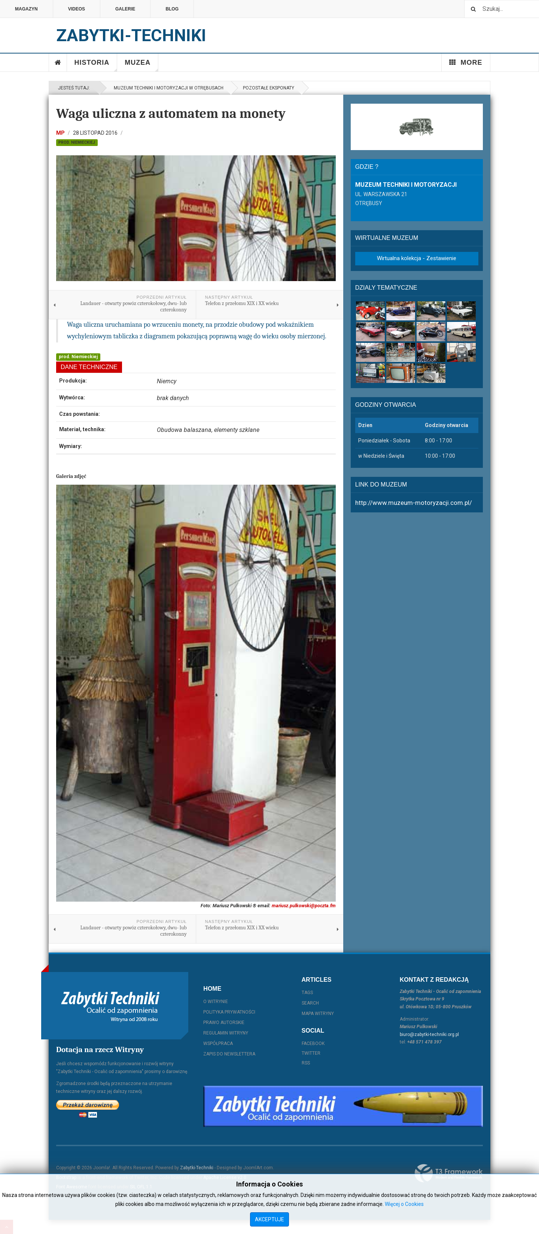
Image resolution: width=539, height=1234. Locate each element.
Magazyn (26, 9)
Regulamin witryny (225, 1033)
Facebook (313, 1043)
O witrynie (215, 1001)
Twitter (311, 1053)
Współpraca (218, 1043)
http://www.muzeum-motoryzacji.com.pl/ (413, 502)
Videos (76, 9)
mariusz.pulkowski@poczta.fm (304, 905)
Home (58, 62)
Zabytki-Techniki (196, 1167)
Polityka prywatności (229, 1012)
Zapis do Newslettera (229, 1054)
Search (310, 1003)
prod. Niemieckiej (76, 142)
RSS (306, 1063)
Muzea (141, 65)
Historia (96, 65)
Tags (307, 992)
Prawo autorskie (223, 1022)
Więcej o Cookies (404, 1204)
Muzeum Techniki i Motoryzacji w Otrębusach (167, 88)
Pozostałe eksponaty (268, 88)
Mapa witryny (318, 1013)
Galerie (125, 9)
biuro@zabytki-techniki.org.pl (429, 1034)
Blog (172, 9)
